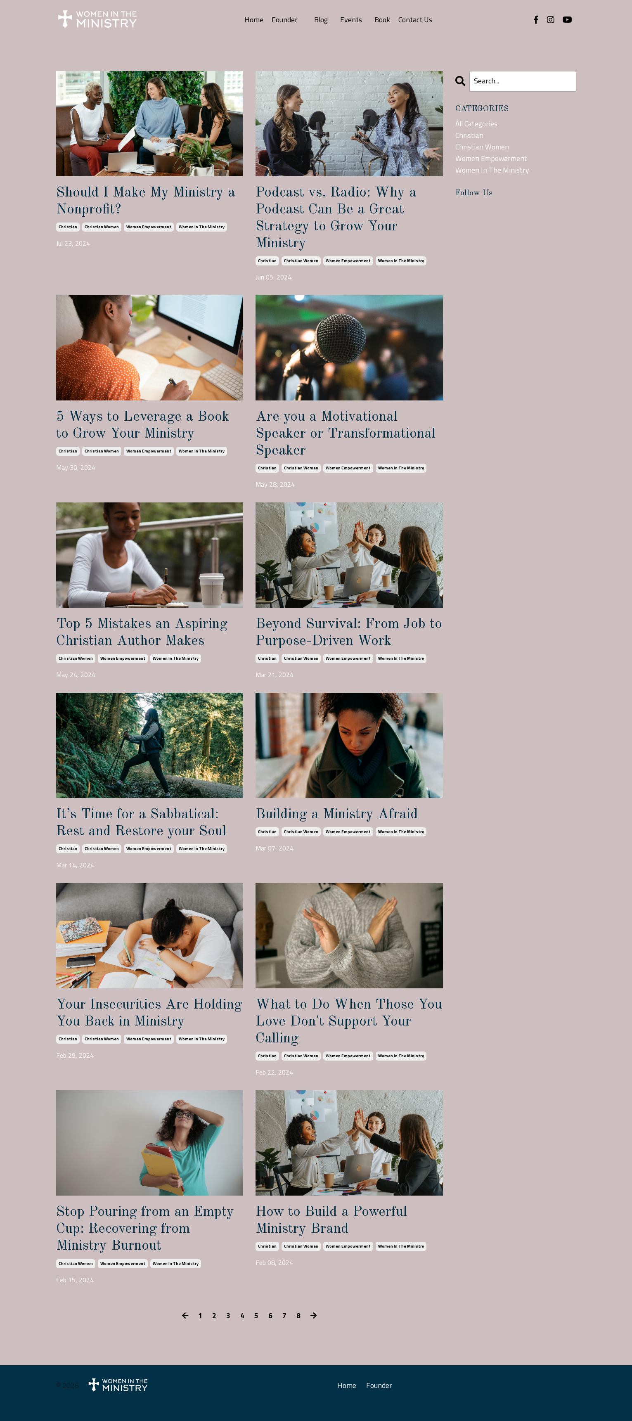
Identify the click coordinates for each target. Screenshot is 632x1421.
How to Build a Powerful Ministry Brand (336, 1233)
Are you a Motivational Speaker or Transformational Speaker (342, 439)
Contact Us (415, 19)
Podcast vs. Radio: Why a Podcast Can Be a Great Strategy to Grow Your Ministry (340, 220)
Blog (321, 19)
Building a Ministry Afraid (343, 822)
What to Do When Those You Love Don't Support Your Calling (339, 1032)
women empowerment (148, 228)
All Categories (477, 123)
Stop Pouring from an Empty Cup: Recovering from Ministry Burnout (133, 1242)
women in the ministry (202, 228)
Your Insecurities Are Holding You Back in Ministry (126, 1032)
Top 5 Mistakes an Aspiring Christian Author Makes (147, 639)
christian (68, 228)
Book (382, 19)
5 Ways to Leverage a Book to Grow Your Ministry (146, 430)
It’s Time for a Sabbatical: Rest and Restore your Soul (145, 831)
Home (253, 19)
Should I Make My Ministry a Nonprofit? (146, 202)
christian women (102, 228)
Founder (284, 19)
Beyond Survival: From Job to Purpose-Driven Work (345, 639)
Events (351, 19)
